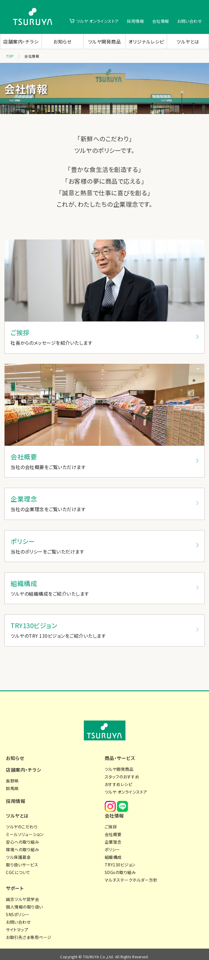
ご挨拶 (111, 822)
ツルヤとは (187, 41)
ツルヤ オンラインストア (97, 21)
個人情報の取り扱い (24, 902)
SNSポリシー (18, 910)
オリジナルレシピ (146, 41)
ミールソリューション (24, 830)
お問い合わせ (189, 21)
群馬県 (12, 782)
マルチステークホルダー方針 (131, 875)
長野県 (12, 775)
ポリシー (112, 845)
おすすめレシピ (118, 778)
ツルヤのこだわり (22, 822)
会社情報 (160, 21)
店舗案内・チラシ (20, 41)
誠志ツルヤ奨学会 (22, 895)
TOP (10, 56)
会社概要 (113, 830)
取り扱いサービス (22, 860)
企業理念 (113, 837)
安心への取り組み (22, 837)
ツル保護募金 (18, 853)
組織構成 (113, 853)
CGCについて (18, 868)
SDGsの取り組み (120, 868)
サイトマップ (17, 925)
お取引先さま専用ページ (29, 933)
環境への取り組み (22, 845)
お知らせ (62, 41)
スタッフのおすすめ (122, 771)
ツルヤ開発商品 (104, 41)
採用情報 (135, 21)
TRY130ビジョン (120, 860)
